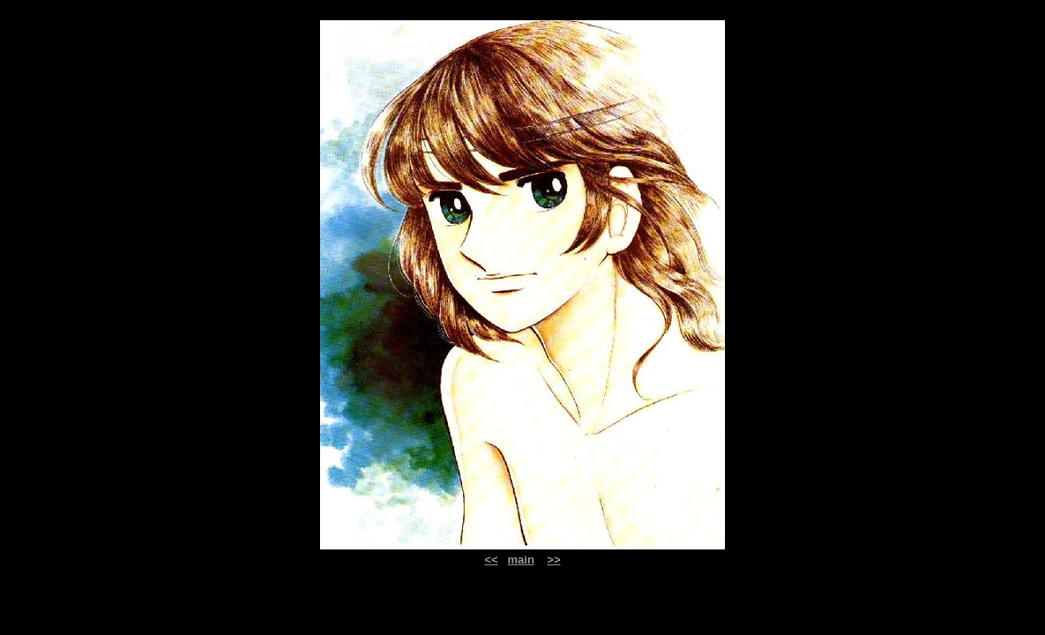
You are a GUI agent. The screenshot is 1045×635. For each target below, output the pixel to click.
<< (490, 559)
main (521, 559)
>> (553, 559)
